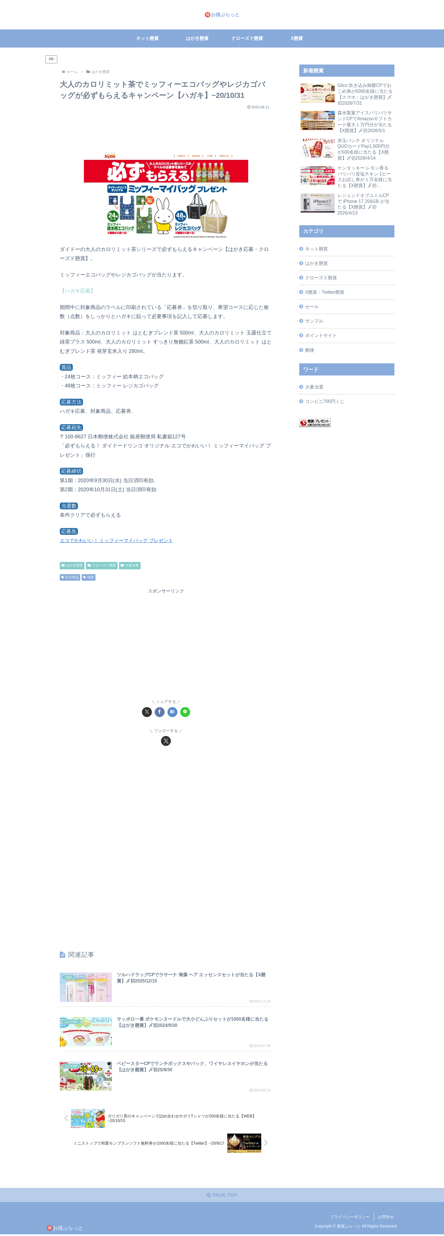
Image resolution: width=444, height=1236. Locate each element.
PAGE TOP (222, 1197)
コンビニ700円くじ (325, 401)
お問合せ (386, 1218)
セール (312, 306)
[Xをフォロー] (166, 741)
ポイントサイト (321, 335)
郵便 (309, 350)
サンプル (314, 320)
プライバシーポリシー (350, 1218)
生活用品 (70, 577)
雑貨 (88, 577)
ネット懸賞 (316, 248)
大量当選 (130, 565)
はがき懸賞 (72, 565)
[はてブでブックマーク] (172, 712)
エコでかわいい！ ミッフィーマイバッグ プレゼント (120, 540)
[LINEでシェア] (185, 712)
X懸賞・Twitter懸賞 (324, 292)
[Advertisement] (166, 128)
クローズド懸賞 (102, 565)
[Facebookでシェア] (160, 712)
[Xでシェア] (147, 712)
